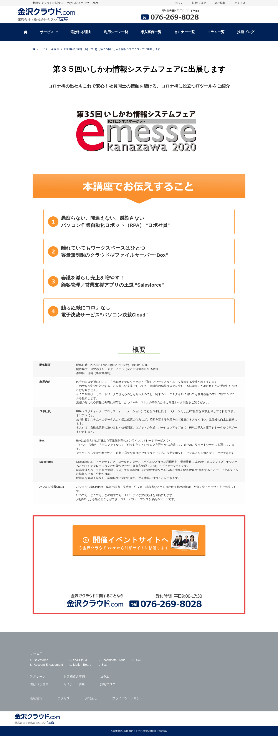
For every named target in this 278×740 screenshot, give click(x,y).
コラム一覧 (216, 32)
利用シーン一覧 (116, 32)
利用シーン (37, 676)
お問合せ (91, 698)
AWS (139, 660)
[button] (49, 32)
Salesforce (41, 660)
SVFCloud (80, 660)
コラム (179, 3)
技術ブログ (199, 3)
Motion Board (82, 664)
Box (104, 664)
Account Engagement (48, 664)
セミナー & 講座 (49, 49)
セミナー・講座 (74, 684)
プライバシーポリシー (127, 698)
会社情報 (220, 3)
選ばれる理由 (80, 32)
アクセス (239, 3)
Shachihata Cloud (113, 660)
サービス (49, 32)
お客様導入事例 (74, 676)
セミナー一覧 (184, 32)
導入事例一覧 (151, 32)
